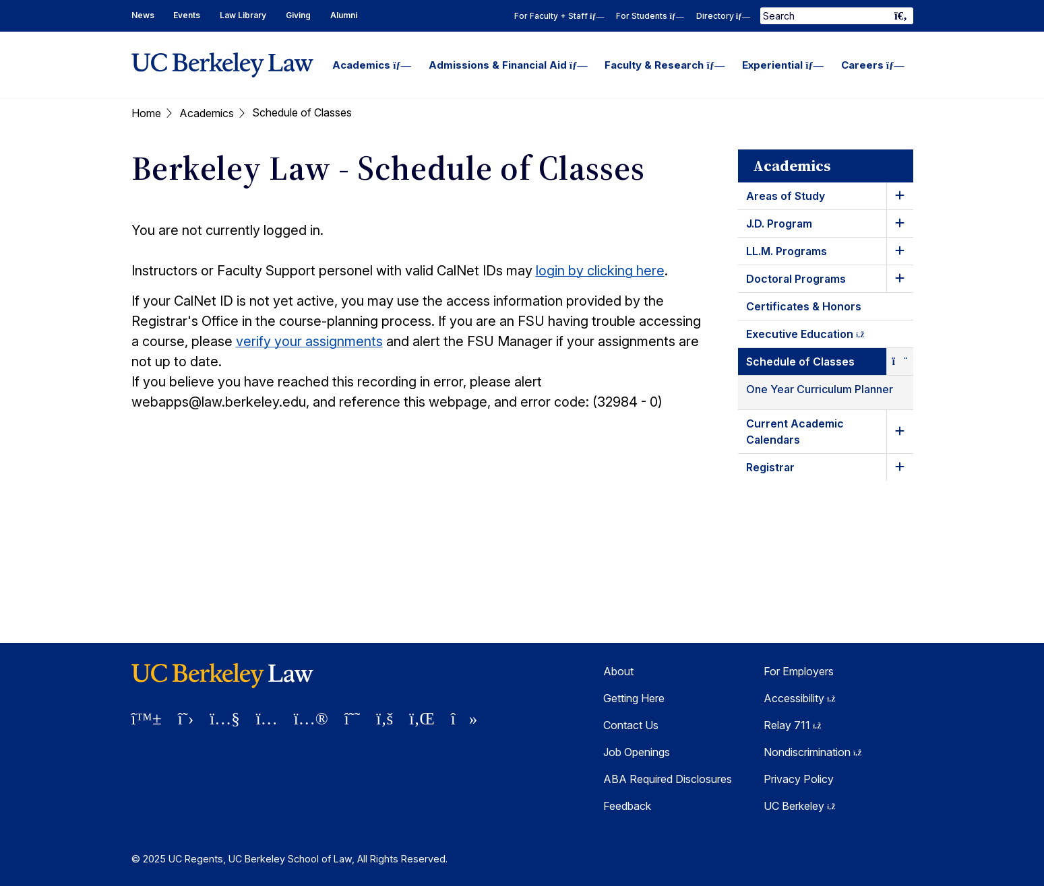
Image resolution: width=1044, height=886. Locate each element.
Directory (723, 16)
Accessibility (800, 698)
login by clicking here (600, 271)
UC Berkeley (800, 806)
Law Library (243, 15)
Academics (371, 65)
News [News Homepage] (142, 15)
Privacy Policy (799, 779)
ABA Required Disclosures (667, 779)
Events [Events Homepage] (186, 15)
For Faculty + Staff (559, 16)
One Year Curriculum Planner (819, 389)
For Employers (799, 671)
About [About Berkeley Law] (618, 671)
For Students (649, 16)
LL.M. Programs (786, 251)
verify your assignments (309, 341)
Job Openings (636, 752)
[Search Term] (836, 15)
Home (146, 113)
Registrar (770, 467)
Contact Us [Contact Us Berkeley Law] (630, 725)
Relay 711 (793, 725)
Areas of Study (785, 196)
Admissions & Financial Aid (508, 65)
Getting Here (634, 698)
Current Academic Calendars (795, 431)
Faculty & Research (665, 65)
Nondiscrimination (813, 752)
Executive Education (817, 336)
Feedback (627, 806)
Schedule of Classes (800, 361)
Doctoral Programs (796, 278)
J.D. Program (779, 223)
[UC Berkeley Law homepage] (222, 65)
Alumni (343, 15)
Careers (872, 65)
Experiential (783, 65)
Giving (298, 15)
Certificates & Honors (803, 306)
